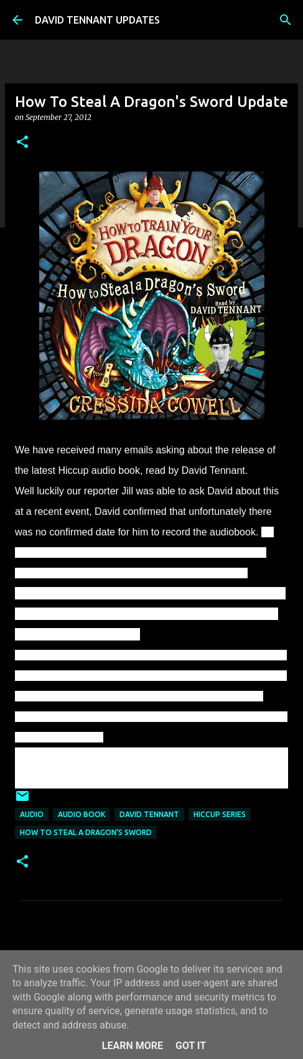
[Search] (285, 20)
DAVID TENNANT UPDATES (97, 19)
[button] (22, 142)
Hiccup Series (219, 814)
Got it (190, 1046)
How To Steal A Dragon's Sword (86, 832)
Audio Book (81, 814)
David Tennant (149, 814)
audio (32, 814)
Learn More (132, 1046)
